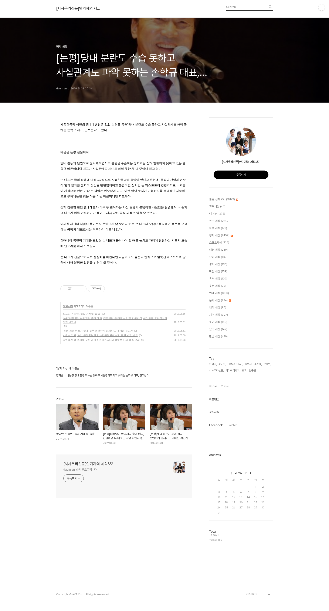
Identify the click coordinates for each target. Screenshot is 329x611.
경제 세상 (218, 264)
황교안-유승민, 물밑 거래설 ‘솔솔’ (82, 313)
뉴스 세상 (219, 221)
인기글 (225, 386)
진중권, (253, 370)
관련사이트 (252, 594)
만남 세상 (218, 336)
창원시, (248, 364)
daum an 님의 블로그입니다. (80, 469)
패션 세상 (218, 250)
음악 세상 (218, 329)
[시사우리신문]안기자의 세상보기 (79, 8)
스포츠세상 (219, 243)
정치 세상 (68, 306)
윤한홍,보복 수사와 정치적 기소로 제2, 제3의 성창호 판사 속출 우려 (101, 340)
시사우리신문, (216, 370)
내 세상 (217, 214)
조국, (244, 370)
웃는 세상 (217, 286)
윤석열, (213, 364)
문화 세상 (220, 300)
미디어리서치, (232, 370)
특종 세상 (218, 228)
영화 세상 (217, 308)
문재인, (267, 364)
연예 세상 (219, 293)
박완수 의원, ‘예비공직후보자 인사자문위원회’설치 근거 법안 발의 (100, 335)
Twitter (232, 425)
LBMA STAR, (235, 364)
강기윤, (222, 364)
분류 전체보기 (223, 199)
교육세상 (217, 207)
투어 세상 (218, 322)
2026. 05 (241, 473)
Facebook (216, 425)
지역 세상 (218, 315)
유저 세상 (218, 279)
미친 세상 (218, 272)
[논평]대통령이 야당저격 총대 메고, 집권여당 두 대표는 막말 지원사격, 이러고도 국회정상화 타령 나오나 (115, 320)
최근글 (213, 386)
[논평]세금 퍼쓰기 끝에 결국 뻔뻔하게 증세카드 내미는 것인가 (98, 330)
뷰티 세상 (218, 257)
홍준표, (258, 364)
